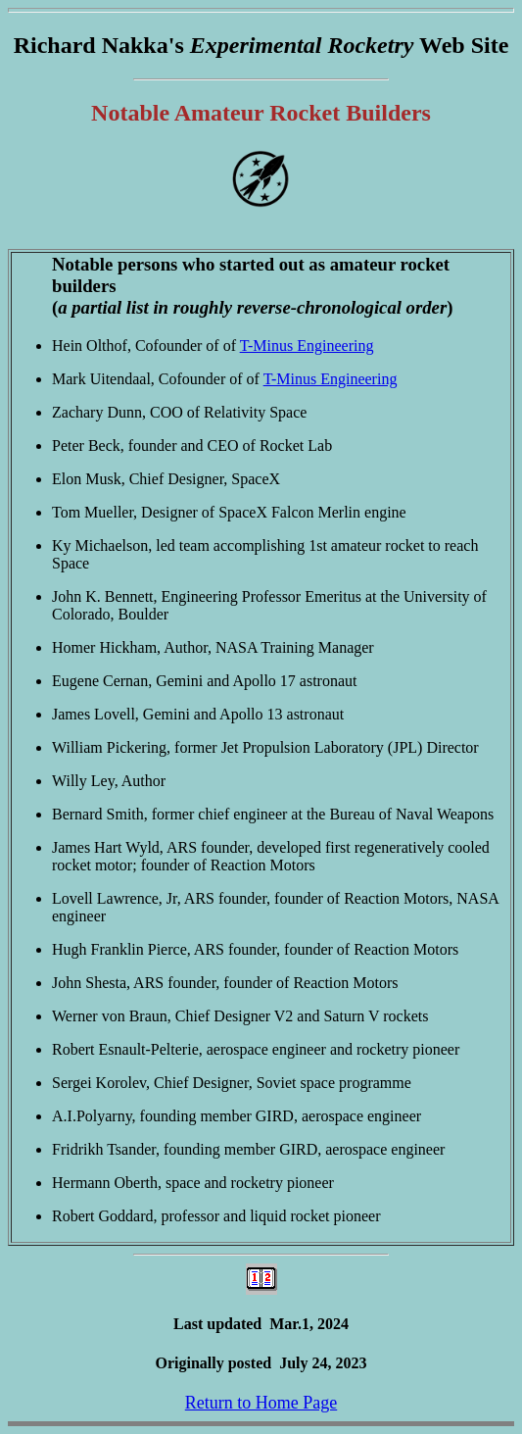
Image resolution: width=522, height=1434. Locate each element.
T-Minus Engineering (307, 345)
